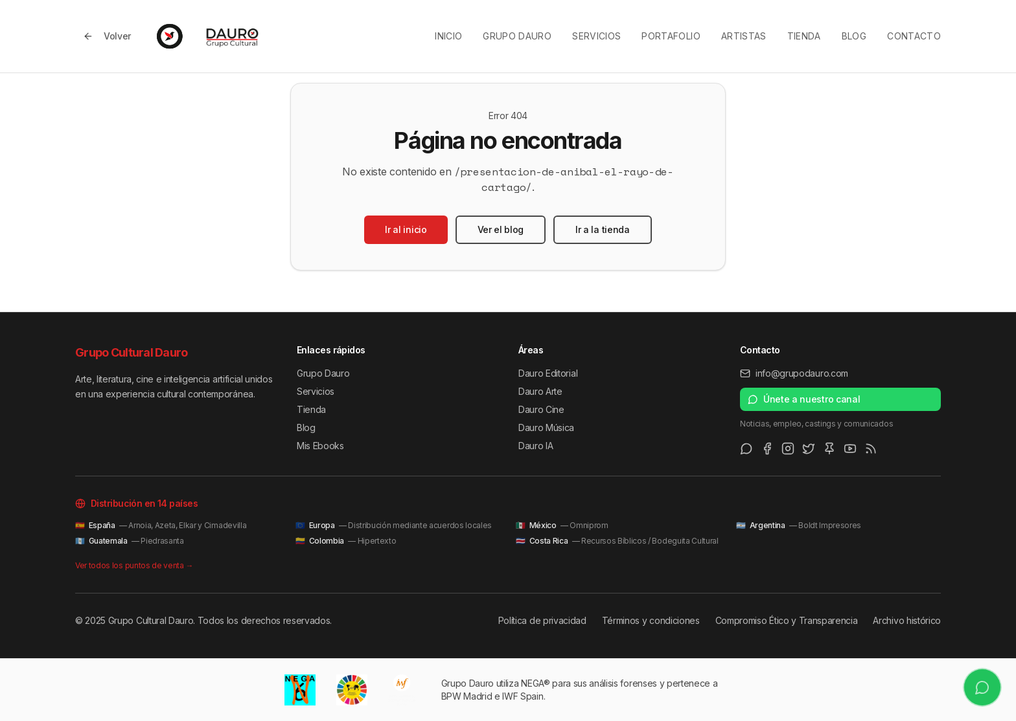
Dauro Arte (540, 391)
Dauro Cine (541, 409)
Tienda (804, 35)
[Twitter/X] (808, 448)
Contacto (914, 35)
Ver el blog (501, 229)
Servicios (596, 35)
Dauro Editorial (547, 373)
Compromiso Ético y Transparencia (786, 620)
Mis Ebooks (320, 445)
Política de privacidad (542, 620)
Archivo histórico (907, 620)
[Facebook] (767, 448)
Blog (854, 35)
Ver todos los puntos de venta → (134, 565)
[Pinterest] (829, 448)
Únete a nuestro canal (804, 399)
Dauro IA (535, 445)
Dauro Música (546, 427)
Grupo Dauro (517, 35)
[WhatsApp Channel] (746, 448)
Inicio (448, 35)
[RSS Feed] (870, 448)
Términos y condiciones (651, 620)
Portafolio (670, 35)
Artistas (744, 35)
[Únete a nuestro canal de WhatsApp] (982, 687)
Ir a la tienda (602, 229)
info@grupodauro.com (794, 373)
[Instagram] (787, 448)
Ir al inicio (405, 229)
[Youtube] (850, 448)
